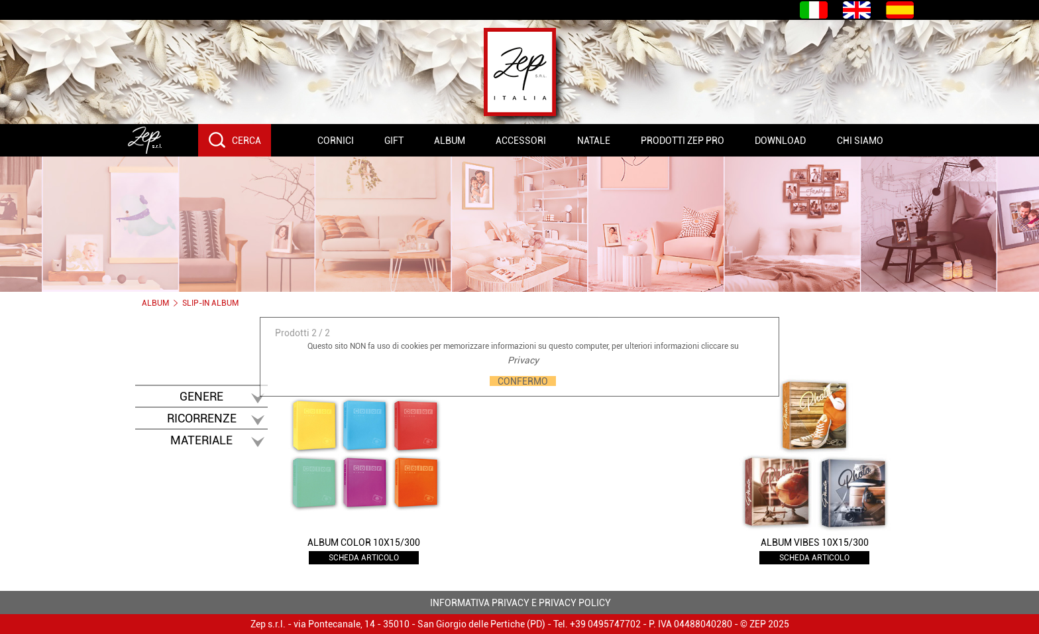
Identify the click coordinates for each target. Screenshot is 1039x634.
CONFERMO (523, 381)
